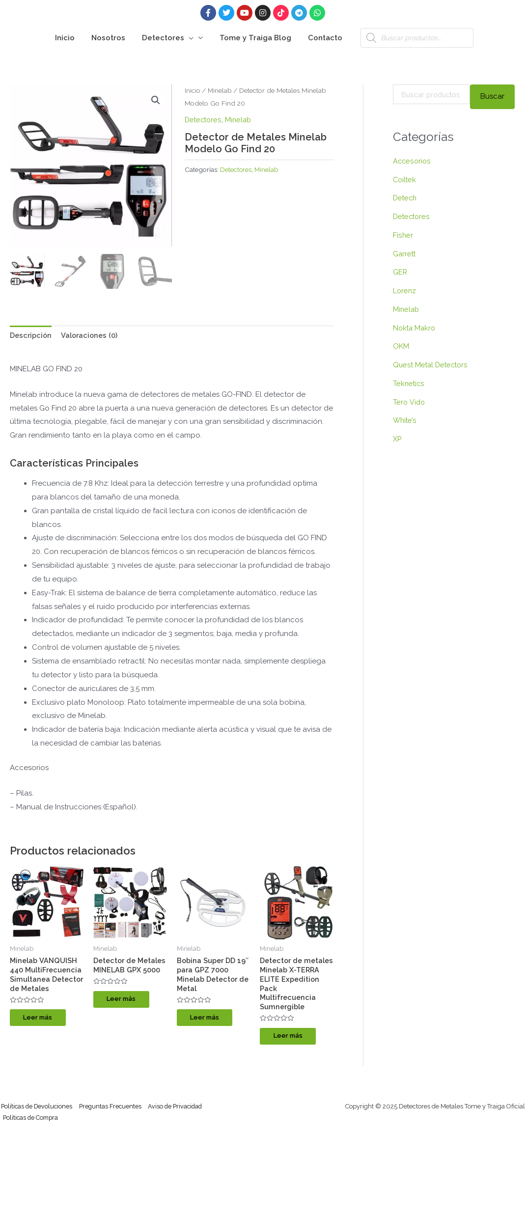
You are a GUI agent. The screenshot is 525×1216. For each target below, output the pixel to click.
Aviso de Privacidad (181, 1110)
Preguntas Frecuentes (114, 1110)
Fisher (403, 235)
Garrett (405, 253)
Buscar (492, 96)
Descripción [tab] (32, 335)
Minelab (220, 90)
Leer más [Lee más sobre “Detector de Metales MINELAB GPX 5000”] (127, 1011)
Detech (405, 197)
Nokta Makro (415, 328)
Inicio (192, 90)
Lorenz (405, 290)
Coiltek (405, 179)
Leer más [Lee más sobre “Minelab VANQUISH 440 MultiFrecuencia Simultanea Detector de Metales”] (43, 1040)
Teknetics (409, 383)
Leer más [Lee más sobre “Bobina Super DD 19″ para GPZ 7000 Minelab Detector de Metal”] (210, 1020)
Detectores (204, 119)
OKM (401, 346)
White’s (405, 420)
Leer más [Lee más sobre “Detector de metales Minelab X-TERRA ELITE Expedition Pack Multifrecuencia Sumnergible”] (293, 1040)
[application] (188, 38)
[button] (156, 101)
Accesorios (412, 161)
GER (400, 272)
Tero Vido (409, 402)
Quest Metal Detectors (432, 364)
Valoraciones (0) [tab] (92, 335)
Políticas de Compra (32, 1123)
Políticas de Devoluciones (37, 1110)
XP (397, 439)
